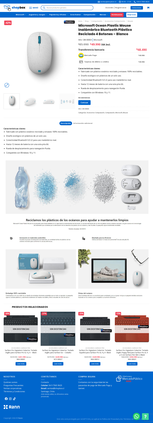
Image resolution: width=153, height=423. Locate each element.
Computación (90, 15)
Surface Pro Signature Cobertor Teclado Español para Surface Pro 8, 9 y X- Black (95, 351)
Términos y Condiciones (14, 391)
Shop (87, 21)
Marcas (104, 15)
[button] (136, 416)
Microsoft (21, 15)
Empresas (131, 15)
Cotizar (84, 102)
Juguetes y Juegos (38, 15)
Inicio (80, 21)
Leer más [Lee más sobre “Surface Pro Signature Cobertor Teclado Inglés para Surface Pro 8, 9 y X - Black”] (21, 364)
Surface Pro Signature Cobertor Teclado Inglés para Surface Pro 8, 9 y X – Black (21, 351)
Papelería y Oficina (58, 15)
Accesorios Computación (115, 21)
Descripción (66, 123)
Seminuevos (117, 15)
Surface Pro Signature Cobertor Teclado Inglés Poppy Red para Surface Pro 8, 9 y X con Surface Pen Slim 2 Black (132, 352)
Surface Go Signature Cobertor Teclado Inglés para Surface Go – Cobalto (58, 351)
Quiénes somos (10, 382)
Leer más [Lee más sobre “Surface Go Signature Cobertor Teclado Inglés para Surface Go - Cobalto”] (58, 364)
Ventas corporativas (13, 388)
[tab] (65, 123)
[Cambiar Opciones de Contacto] (145, 416)
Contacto (45, 382)
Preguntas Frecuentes (13, 385)
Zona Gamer (75, 15)
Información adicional (82, 123)
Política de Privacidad (110, 419)
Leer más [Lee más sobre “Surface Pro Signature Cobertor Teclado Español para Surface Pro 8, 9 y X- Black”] (95, 364)
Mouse (130, 21)
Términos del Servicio (131, 419)
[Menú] (33, 8)
